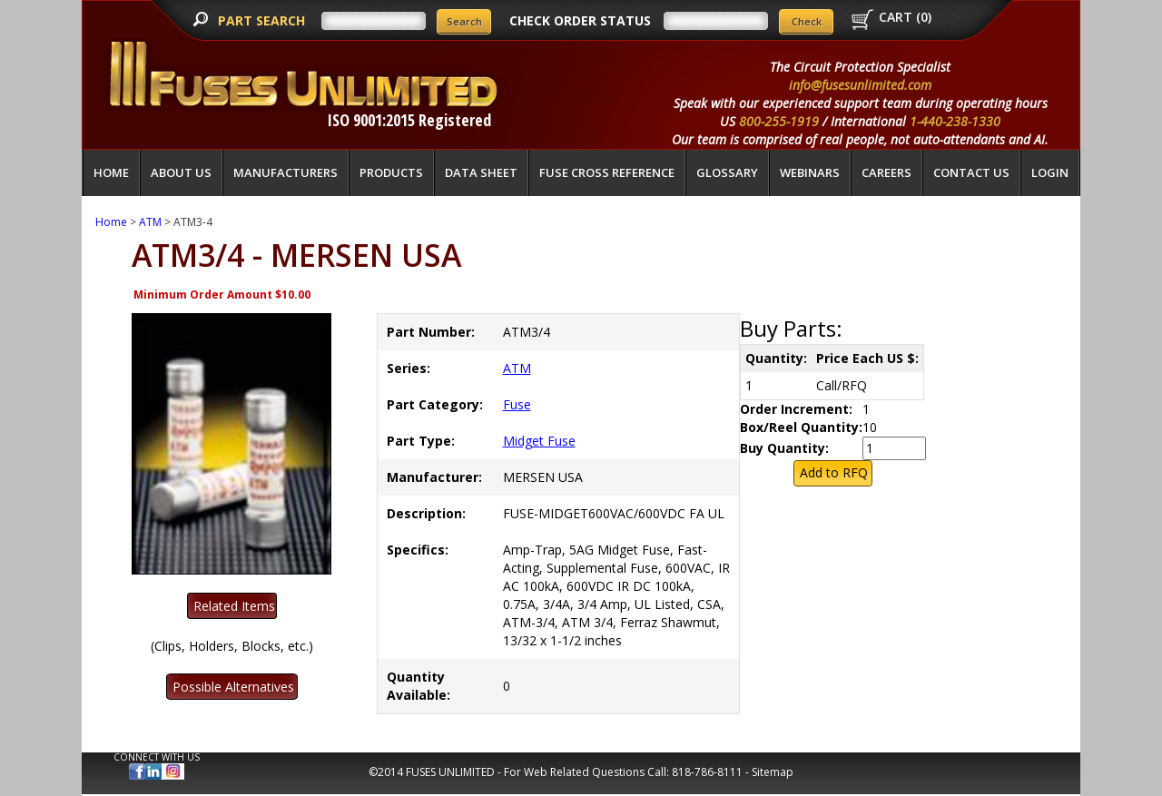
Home (111, 172)
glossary (727, 172)
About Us (181, 172)
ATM (150, 222)
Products (391, 172)
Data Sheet (481, 172)
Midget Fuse (539, 440)
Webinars (810, 172)
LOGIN (1049, 172)
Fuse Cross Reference (607, 172)
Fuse (517, 404)
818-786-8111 (707, 772)
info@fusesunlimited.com (860, 84)
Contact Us (971, 172)
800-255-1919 (779, 121)
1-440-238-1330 (955, 121)
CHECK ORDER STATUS (580, 20)
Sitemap (772, 772)
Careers (886, 172)
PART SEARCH (263, 20)
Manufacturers (285, 172)
